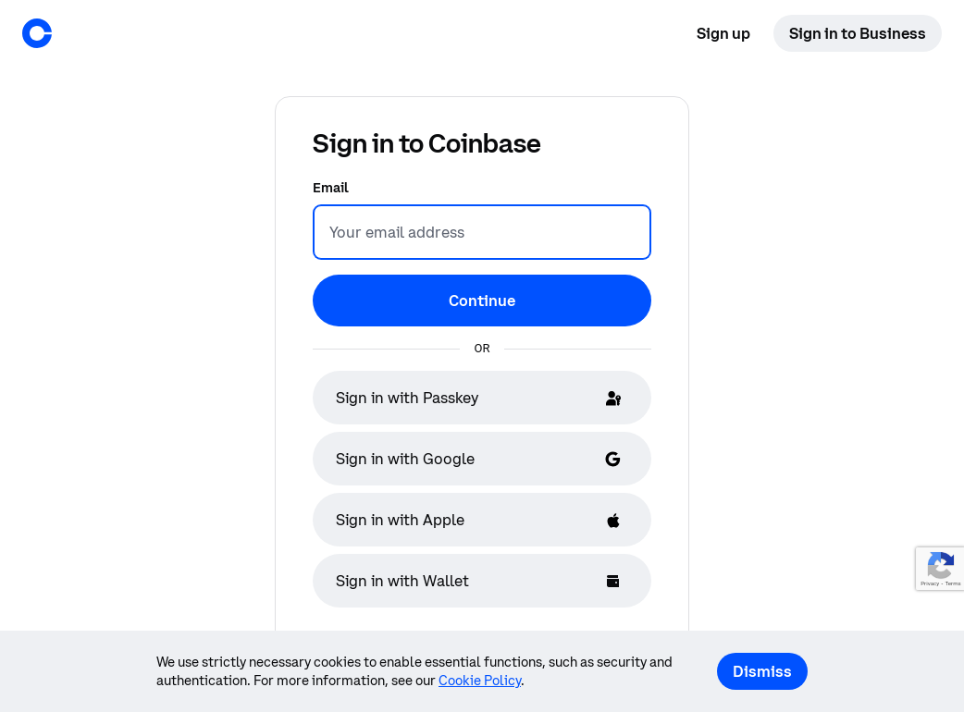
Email (331, 187)
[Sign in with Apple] (482, 519)
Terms (952, 584)
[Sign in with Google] (482, 458)
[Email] (482, 232)
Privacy (930, 584)
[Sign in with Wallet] (482, 581)
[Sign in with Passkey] (482, 397)
